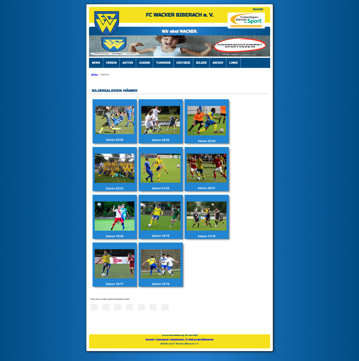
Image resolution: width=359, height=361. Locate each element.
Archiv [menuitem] (217, 62)
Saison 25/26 (114, 140)
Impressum (162, 339)
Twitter (106, 307)
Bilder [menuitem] (201, 62)
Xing (129, 307)
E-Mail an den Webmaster (200, 339)
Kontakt (258, 9)
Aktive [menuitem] (127, 62)
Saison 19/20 (114, 236)
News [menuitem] (96, 62)
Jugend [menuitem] (144, 62)
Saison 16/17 (114, 284)
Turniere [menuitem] (163, 62)
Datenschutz (177, 339)
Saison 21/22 (160, 188)
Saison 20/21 (206, 188)
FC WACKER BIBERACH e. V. (179, 15)
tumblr (153, 307)
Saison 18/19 (160, 236)
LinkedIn (117, 307)
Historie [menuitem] (183, 62)
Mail (141, 307)
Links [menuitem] (233, 62)
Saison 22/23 (114, 188)
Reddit (165, 307)
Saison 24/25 (160, 140)
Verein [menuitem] (111, 62)
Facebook (94, 307)
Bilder (94, 74)
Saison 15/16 (160, 284)
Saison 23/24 (206, 141)
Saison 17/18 (206, 236)
